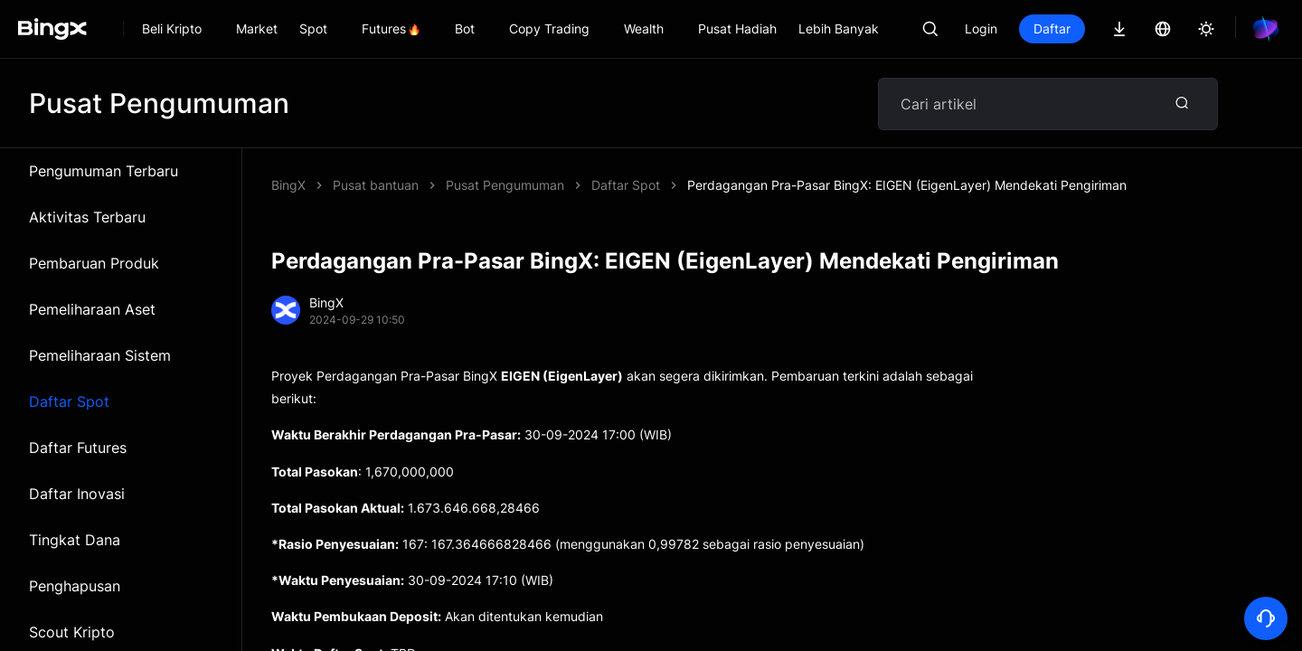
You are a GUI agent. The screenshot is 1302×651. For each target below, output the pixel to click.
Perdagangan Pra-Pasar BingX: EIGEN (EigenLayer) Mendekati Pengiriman (665, 185)
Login (981, 28)
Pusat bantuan (376, 185)
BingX (288, 185)
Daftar (1052, 28)
